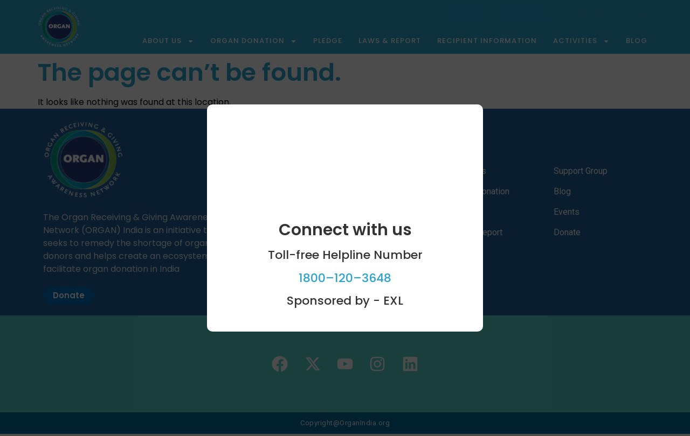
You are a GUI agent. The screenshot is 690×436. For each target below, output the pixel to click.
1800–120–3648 (345, 278)
